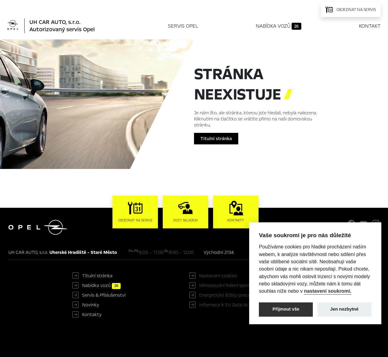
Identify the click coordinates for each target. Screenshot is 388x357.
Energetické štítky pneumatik (230, 295)
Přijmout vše (286, 309)
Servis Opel (183, 25)
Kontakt (370, 25)
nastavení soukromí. (328, 291)
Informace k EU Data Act (225, 305)
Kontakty (92, 315)
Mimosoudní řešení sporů (225, 285)
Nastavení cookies (218, 276)
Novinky (90, 305)
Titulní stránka (216, 139)
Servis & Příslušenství (103, 295)
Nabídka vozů (279, 26)
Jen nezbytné (344, 309)
